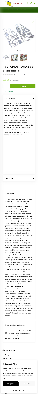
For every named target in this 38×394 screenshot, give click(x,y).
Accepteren (10, 384)
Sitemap (5, 344)
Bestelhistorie (7, 323)
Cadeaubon (6, 306)
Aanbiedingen (7, 310)
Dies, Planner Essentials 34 (17, 10)
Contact (5, 341)
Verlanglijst (6, 327)
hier (4, 378)
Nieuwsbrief (6, 330)
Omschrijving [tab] (19, 98)
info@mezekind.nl (13, 266)
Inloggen (5, 320)
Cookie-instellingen (19, 390)
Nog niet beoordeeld (20, 75)
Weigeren (27, 384)
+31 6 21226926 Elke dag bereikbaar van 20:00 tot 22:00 (23, 260)
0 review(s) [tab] (19, 106)
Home (5, 10)
